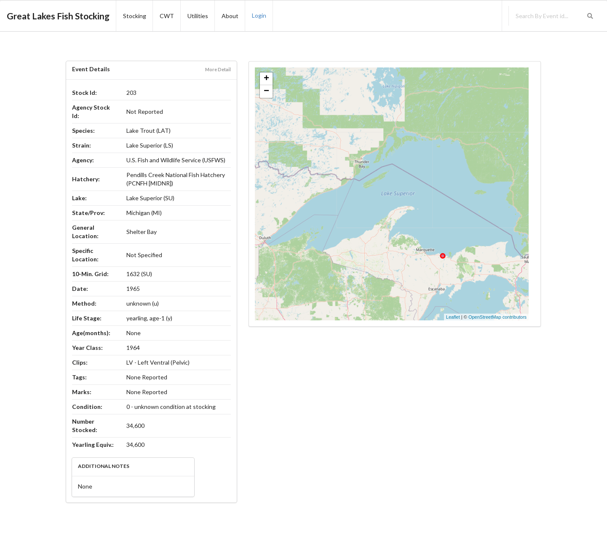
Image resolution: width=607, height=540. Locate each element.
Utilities (197, 15)
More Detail (218, 69)
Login (259, 15)
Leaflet (453, 317)
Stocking (134, 15)
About (230, 15)
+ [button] (266, 79)
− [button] (266, 91)
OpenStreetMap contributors (497, 317)
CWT (167, 15)
